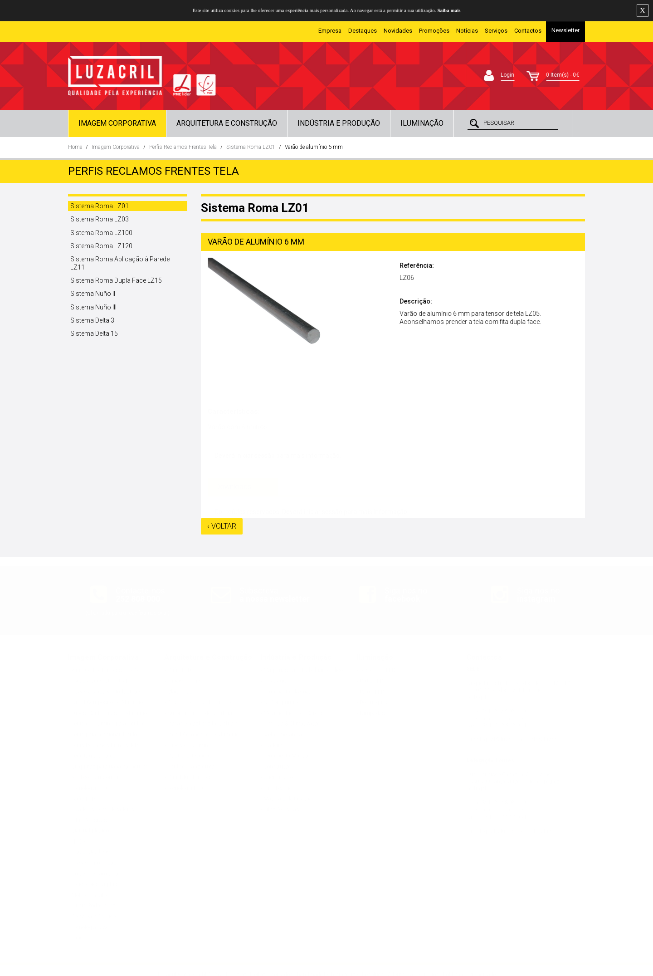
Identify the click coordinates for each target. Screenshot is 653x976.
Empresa (329, 30)
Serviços (496, 30)
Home (75, 147)
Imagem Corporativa (117, 123)
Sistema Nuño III (93, 307)
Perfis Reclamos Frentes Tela (183, 147)
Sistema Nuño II (92, 293)
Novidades (398, 30)
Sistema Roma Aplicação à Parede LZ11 (120, 263)
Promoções (434, 30)
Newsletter (565, 30)
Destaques (362, 30)
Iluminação (421, 123)
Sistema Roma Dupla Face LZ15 (116, 280)
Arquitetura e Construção (226, 123)
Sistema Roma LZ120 (101, 246)
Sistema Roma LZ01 (250, 147)
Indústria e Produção (338, 123)
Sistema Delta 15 (94, 333)
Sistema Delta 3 (92, 320)
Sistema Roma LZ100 (101, 232)
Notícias (467, 30)
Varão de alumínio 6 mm (314, 147)
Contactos (527, 30)
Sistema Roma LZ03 (99, 219)
